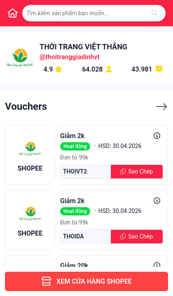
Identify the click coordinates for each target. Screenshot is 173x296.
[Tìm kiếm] (154, 13)
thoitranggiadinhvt (72, 57)
